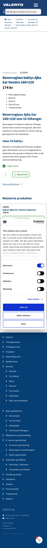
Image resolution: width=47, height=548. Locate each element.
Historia (12, 386)
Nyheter (9, 337)
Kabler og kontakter (18, 455)
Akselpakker (14, 425)
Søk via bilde (14, 416)
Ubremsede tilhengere (18, 430)
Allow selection (23, 315)
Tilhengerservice (13, 347)
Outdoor (9, 484)
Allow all (23, 307)
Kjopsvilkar (14, 395)
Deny (23, 324)
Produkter (19, 19)
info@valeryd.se (10, 518)
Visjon (11, 381)
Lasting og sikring (13, 474)
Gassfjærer (10, 479)
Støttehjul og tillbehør (16, 459)
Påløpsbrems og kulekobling (18, 435)
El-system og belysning (16, 440)
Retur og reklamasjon (18, 400)
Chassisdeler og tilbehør (19, 469)
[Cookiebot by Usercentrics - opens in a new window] (33, 222)
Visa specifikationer (12, 184)
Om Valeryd (14, 376)
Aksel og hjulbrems (14, 411)
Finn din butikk (12, 489)
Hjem (9, 19)
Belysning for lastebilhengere (22, 450)
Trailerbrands (11, 494)
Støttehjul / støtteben (18, 464)
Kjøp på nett (22, 174)
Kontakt (9, 366)
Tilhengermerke (13, 342)
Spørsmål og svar (13, 356)
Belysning (19, 22)
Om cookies (14, 391)
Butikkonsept (12, 361)
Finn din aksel (15, 420)
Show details (33, 299)
